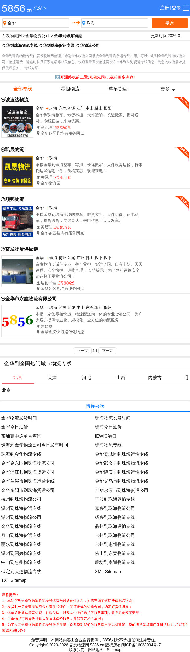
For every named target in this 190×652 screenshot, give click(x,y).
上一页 (82, 351)
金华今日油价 (14, 426)
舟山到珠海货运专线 (21, 535)
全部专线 (22, 88)
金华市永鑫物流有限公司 (31, 298)
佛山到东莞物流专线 (115, 553)
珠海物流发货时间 (113, 418)
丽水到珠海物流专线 (21, 544)
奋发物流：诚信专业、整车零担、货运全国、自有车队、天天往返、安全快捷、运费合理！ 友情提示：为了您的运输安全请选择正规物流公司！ (89, 270)
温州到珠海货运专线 (21, 508)
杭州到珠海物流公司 (21, 499)
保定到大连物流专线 (21, 571)
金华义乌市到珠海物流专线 (121, 481)
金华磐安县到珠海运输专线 (121, 472)
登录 (176, 7)
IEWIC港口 (106, 436)
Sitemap (114, 650)
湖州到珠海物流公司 (21, 517)
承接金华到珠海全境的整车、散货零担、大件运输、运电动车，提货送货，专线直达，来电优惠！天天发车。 (87, 217)
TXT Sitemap (13, 580)
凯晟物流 (14, 149)
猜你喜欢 (95, 406)
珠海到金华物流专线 (21, 454)
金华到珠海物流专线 (21, 526)
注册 (164, 7)
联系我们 (77, 650)
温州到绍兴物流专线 (21, 553)
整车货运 (117, 88)
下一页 (107, 351)
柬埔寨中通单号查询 (21, 436)
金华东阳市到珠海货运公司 (28, 490)
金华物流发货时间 (19, 418)
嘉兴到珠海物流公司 (115, 508)
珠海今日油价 (108, 426)
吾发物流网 (12, 36)
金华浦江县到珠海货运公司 (28, 472)
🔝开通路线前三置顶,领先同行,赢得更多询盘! (95, 77)
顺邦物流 (14, 199)
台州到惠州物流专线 (115, 544)
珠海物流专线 (108, 445)
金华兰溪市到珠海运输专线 (28, 481)
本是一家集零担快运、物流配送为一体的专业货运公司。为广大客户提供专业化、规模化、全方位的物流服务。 (89, 317)
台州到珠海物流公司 (115, 535)
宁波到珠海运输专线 (115, 499)
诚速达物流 (17, 99)
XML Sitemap (108, 571)
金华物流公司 (37, 36)
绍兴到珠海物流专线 (115, 517)
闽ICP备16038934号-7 (141, 645)
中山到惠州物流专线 (21, 562)
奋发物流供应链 (21, 249)
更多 (165, 88)
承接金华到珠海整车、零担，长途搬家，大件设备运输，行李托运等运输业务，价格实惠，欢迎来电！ (89, 168)
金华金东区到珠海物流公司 (28, 463)
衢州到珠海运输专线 (115, 526)
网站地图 (96, 650)
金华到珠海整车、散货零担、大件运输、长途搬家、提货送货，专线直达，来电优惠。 (87, 118)
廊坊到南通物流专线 (115, 562)
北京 (6, 390)
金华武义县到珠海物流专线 (121, 463)
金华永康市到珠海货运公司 (121, 490)
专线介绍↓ (32, 68)
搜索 (169, 23)
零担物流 (70, 88)
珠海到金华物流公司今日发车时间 (34, 445)
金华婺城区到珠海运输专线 (121, 454)
